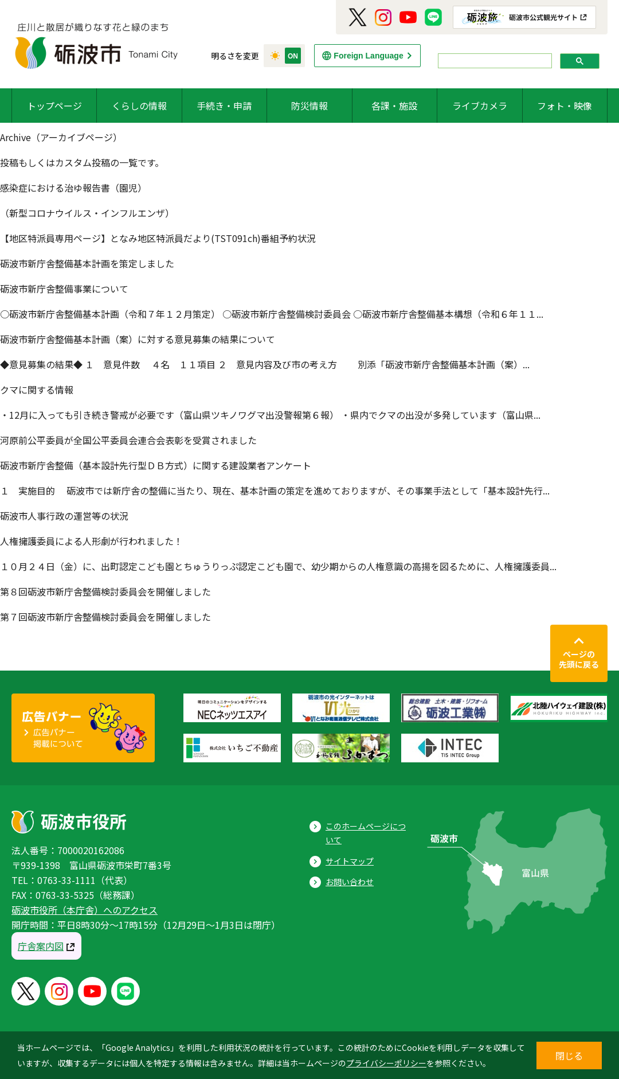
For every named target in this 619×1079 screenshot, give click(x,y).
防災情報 (309, 105)
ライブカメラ (479, 105)
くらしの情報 (139, 105)
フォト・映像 (564, 105)
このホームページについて (366, 833)
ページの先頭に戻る (579, 659)
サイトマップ (350, 861)
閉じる (569, 1055)
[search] (494, 61)
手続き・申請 (224, 105)
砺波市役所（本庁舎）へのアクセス (84, 910)
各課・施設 (394, 105)
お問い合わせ (350, 881)
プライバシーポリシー (386, 1063)
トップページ (54, 105)
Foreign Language (368, 55)
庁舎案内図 (41, 946)
